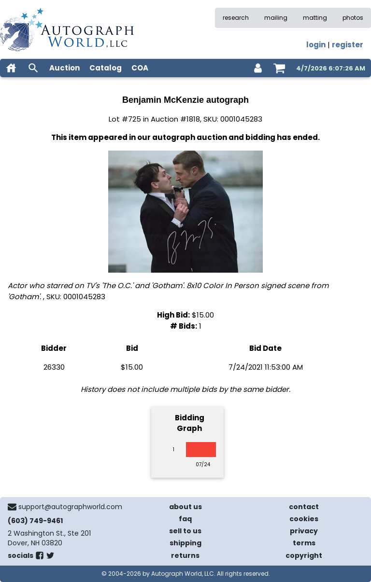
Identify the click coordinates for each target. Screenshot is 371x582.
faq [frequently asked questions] (185, 519)
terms (304, 543)
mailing (275, 18)
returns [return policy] (185, 555)
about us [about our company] (185, 507)
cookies (303, 519)
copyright (303, 555)
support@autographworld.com (70, 507)
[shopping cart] (279, 68)
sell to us (185, 531)
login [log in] (316, 45)
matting (315, 18)
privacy (304, 531)
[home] (11, 68)
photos (352, 18)
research (236, 18)
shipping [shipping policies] (185, 543)
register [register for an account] (347, 45)
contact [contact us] (304, 507)
